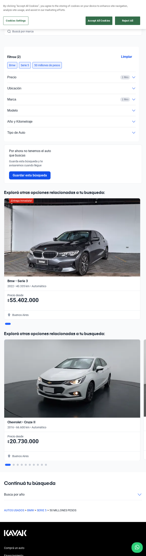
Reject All (127, 20)
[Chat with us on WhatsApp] (137, 547)
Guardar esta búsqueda (30, 175)
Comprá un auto (14, 548)
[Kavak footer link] (15, 535)
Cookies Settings (16, 20)
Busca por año (73, 494)
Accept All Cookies (99, 20)
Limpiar (126, 57)
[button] (12, 65)
